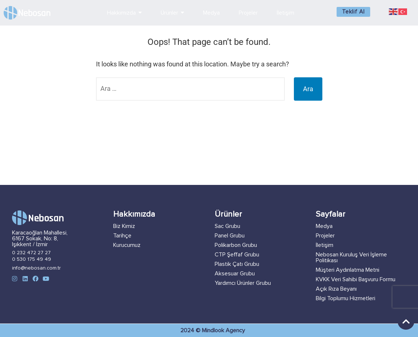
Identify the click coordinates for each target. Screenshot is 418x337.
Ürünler (228, 214)
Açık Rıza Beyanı (336, 289)
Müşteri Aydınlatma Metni (347, 270)
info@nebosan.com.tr (36, 268)
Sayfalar (330, 214)
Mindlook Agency (223, 330)
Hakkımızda (134, 214)
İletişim (324, 245)
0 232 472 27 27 (31, 252)
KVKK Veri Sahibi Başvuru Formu (355, 279)
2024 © (191, 330)
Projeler (325, 236)
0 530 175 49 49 (31, 259)
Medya (324, 226)
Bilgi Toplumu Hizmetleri (345, 298)
